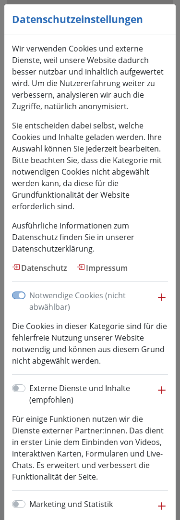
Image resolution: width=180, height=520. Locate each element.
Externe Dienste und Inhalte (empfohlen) (79, 394)
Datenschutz (44, 268)
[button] (161, 302)
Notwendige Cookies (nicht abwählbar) (77, 301)
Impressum (107, 268)
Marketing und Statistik (71, 504)
